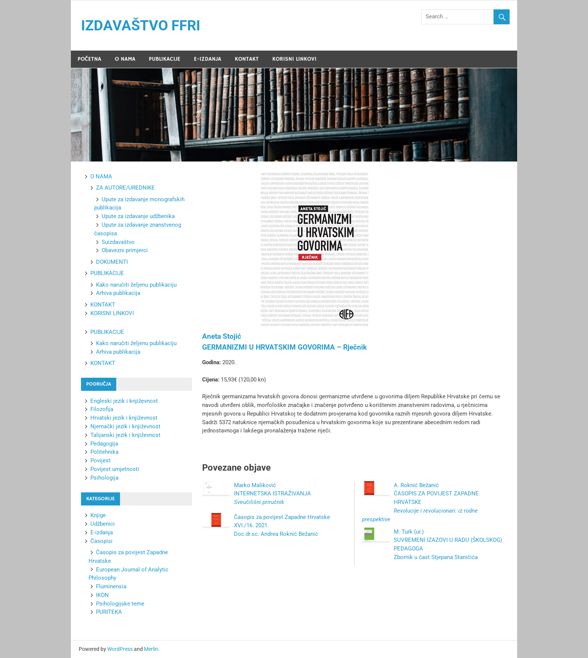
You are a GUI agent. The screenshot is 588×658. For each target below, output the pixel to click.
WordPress (120, 649)
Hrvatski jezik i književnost (124, 417)
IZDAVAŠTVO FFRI (140, 25)
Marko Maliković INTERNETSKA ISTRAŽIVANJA (272, 494)
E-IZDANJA (207, 59)
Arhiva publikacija (118, 293)
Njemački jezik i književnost (125, 426)
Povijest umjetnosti (114, 469)
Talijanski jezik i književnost (125, 435)
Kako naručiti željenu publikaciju (136, 284)
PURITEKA (109, 612)
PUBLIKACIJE (164, 59)
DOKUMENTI (112, 262)
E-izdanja (101, 532)
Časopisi (101, 541)
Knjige (98, 515)
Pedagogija (104, 443)
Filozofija (101, 409)
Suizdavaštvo (118, 242)
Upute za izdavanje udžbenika (138, 216)
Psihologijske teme (120, 603)
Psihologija (104, 477)
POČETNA (89, 59)
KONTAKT (247, 59)
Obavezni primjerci (125, 250)
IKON (102, 595)
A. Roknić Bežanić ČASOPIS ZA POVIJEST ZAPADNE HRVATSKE (420, 502)
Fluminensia (111, 586)
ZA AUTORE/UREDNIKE (125, 187)
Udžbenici (102, 523)
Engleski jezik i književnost (124, 401)
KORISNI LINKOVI (294, 59)
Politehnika (104, 452)
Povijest (100, 460)
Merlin (151, 649)
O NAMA (125, 59)
